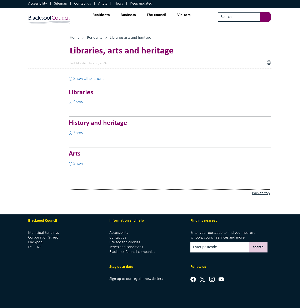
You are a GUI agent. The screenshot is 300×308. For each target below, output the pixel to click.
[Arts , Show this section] (170, 160)
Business (128, 15)
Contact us (82, 4)
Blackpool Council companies (132, 252)
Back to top (261, 193)
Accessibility (37, 4)
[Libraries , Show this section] (170, 99)
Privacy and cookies (124, 242)
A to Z (102, 4)
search (258, 247)
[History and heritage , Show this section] (170, 129)
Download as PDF (263, 63)
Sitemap (60, 4)
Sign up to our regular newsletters (136, 279)
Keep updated (141, 4)
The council (156, 15)
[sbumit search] (267, 16)
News (118, 4)
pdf (270, 63)
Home (74, 38)
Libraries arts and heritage (130, 38)
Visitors (184, 15)
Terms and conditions (126, 247)
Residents (101, 15)
